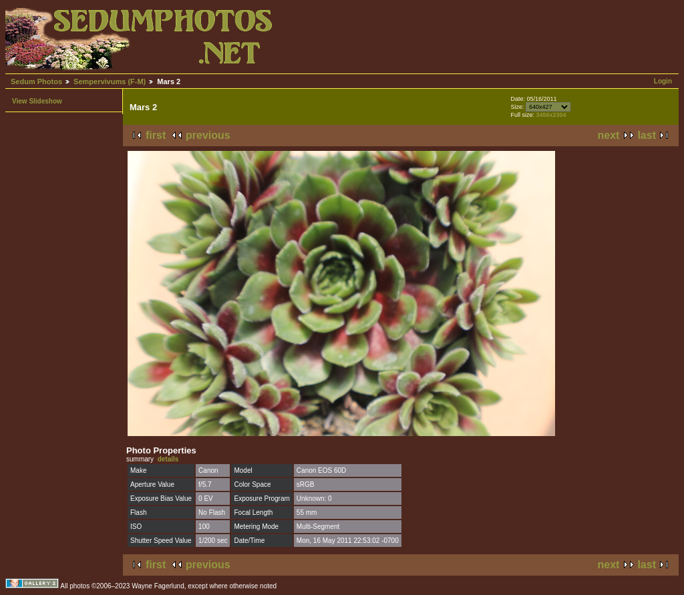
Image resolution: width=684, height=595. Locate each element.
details (168, 459)
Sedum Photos (36, 81)
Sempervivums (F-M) (109, 81)
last (646, 135)
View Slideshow (37, 101)
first (156, 135)
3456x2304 (551, 115)
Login (663, 81)
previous (208, 135)
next (609, 135)
